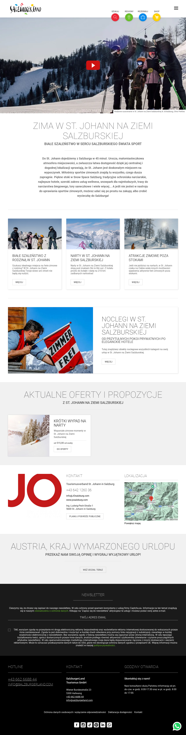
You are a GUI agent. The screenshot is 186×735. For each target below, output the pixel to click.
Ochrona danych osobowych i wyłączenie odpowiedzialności (75, 712)
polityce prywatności (104, 645)
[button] (115, 17)
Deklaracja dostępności (120, 712)
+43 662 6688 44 (75, 696)
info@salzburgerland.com (79, 700)
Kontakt (138, 712)
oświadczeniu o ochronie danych (51, 610)
